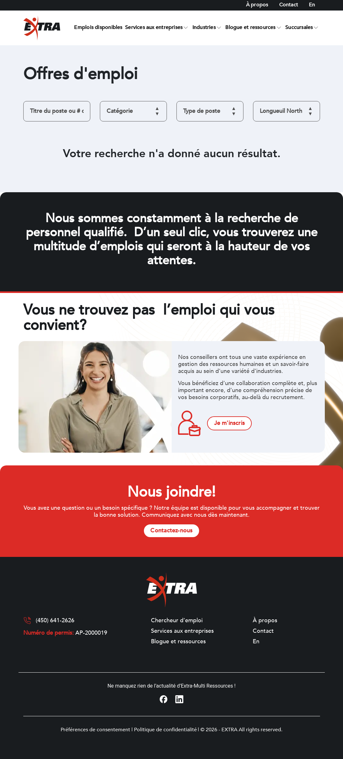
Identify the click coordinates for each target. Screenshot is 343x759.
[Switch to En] (312, 5)
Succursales (299, 27)
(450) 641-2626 (55, 620)
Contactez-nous (171, 531)
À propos (257, 4)
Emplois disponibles (98, 27)
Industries (204, 27)
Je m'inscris (229, 423)
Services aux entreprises (154, 27)
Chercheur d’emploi (177, 620)
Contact (288, 4)
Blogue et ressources (250, 27)
